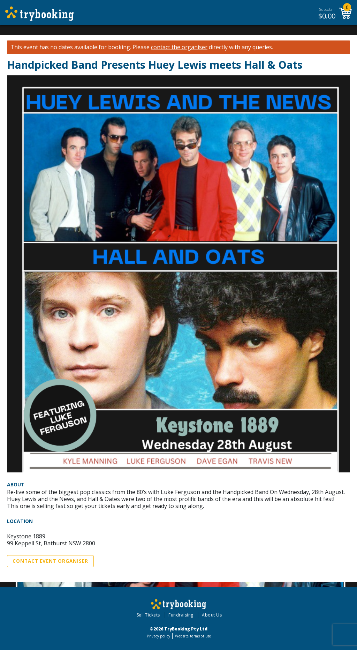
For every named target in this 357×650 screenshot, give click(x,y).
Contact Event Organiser (50, 561)
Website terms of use (193, 636)
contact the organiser (179, 47)
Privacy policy (158, 636)
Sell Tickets (148, 615)
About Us (212, 615)
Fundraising (180, 615)
